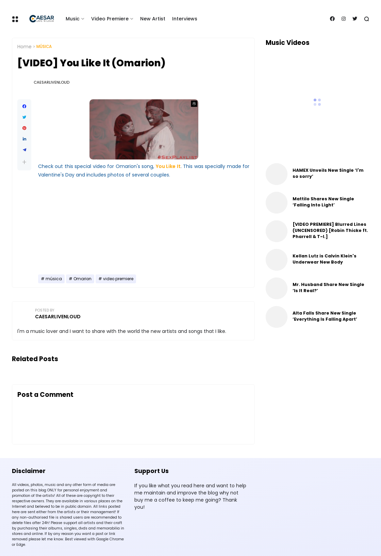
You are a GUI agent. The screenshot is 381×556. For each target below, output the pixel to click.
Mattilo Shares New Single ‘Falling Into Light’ (323, 202)
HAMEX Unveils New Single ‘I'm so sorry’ (328, 173)
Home (24, 46)
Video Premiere (110, 18)
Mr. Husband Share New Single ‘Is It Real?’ (328, 287)
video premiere (118, 279)
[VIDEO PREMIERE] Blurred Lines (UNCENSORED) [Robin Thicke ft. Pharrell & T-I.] (330, 230)
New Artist (152, 18)
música (44, 46)
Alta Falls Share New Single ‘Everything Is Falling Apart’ (325, 316)
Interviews (184, 18)
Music (73, 18)
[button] (24, 162)
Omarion (82, 279)
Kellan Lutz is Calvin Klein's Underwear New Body (325, 259)
